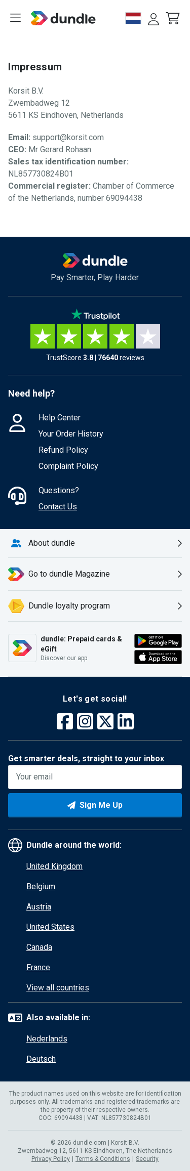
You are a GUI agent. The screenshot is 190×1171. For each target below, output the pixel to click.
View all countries (57, 987)
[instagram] (85, 722)
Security (147, 1158)
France (38, 967)
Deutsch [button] (41, 1059)
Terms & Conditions (102, 1158)
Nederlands (46, 1039)
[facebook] (65, 722)
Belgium (40, 886)
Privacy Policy (50, 1158)
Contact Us (58, 506)
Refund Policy (63, 450)
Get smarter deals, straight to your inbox (86, 758)
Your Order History (71, 434)
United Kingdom (54, 866)
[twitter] (105, 722)
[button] (174, 18)
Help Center (60, 417)
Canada (39, 947)
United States (50, 927)
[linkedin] (126, 722)
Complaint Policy (68, 466)
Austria (38, 907)
